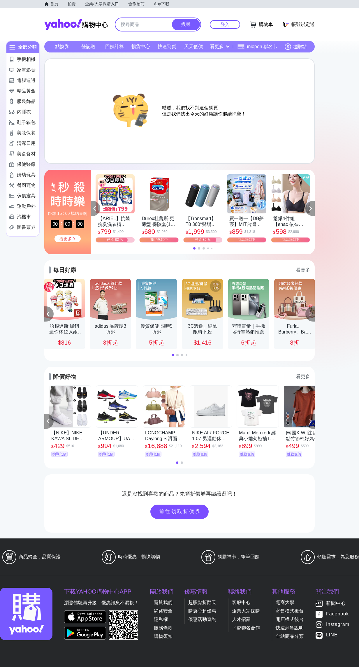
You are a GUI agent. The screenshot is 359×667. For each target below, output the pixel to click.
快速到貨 (167, 46)
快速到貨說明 (290, 627)
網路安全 (163, 610)
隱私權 (161, 619)
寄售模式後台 (290, 610)
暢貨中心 (140, 46)
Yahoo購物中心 (76, 24)
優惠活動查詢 (202, 619)
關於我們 (163, 602)
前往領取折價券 (180, 511)
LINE (332, 635)
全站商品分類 (290, 636)
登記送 (88, 46)
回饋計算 (114, 46)
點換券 (62, 46)
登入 (225, 24)
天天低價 (193, 46)
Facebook (337, 614)
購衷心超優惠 (202, 610)
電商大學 (285, 602)
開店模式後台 (290, 619)
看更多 (220, 46)
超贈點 (295, 46)
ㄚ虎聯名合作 (246, 627)
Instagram (337, 624)
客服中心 (241, 602)
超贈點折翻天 (202, 602)
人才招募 (241, 619)
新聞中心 (336, 603)
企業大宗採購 (246, 610)
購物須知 (163, 636)
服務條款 (163, 627)
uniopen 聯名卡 (257, 46)
